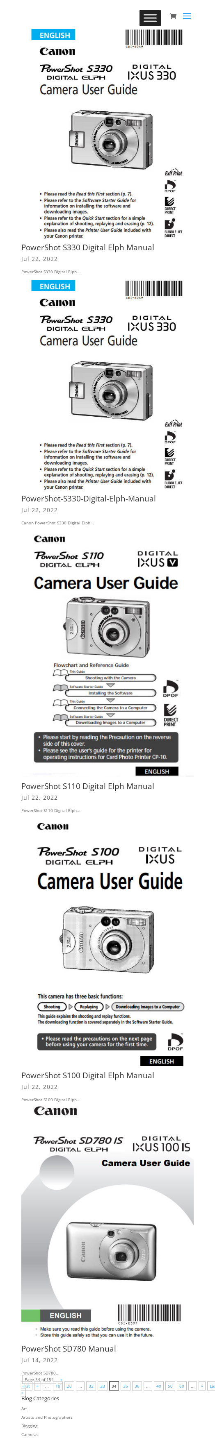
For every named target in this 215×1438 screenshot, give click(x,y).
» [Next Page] (202, 1386)
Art (24, 1408)
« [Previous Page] (38, 1386)
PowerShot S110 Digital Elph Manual (87, 786)
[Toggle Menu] (150, 18)
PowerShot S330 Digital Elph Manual (87, 247)
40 (158, 1386)
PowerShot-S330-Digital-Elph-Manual (88, 498)
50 (170, 1386)
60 (181, 1386)
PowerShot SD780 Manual (68, 1348)
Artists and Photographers (47, 1417)
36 (137, 1386)
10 (57, 1386)
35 (125, 1386)
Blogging (29, 1426)
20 (69, 1386)
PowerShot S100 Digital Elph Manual (87, 1075)
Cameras (30, 1434)
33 (102, 1386)
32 (91, 1386)
